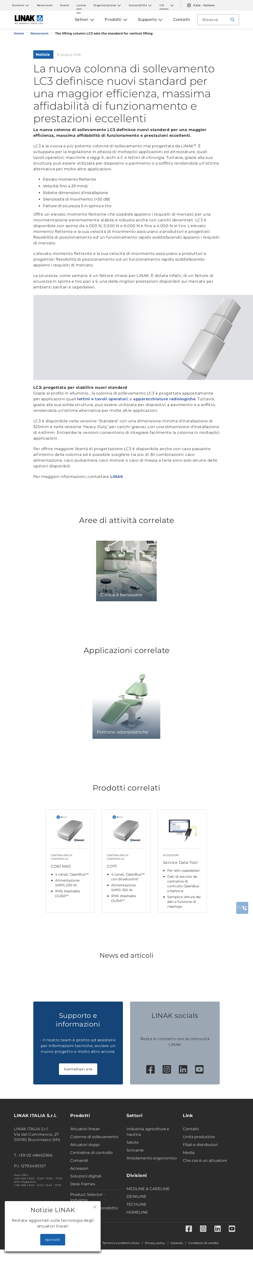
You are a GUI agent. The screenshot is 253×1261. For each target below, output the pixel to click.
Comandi (79, 1160)
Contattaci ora (78, 1069)
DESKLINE (136, 1196)
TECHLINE (136, 1204)
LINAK (117, 476)
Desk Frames (82, 1184)
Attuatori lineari (85, 1129)
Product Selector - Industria (87, 1197)
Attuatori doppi (85, 1144)
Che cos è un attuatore (205, 1160)
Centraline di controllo (91, 1152)
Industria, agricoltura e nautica (147, 1132)
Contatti (191, 1129)
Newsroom (45, 5)
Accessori (79, 1168)
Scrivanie (135, 1150)
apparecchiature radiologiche (164, 399)
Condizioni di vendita (203, 1243)
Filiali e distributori (200, 1144)
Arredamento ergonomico (151, 1158)
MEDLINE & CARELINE (148, 1188)
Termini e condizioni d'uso (120, 1243)
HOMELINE (137, 1212)
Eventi (64, 5)
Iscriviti (52, 1240)
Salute (132, 1142)
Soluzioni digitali (85, 1176)
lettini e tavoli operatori (102, 399)
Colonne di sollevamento (94, 1137)
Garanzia (177, 1243)
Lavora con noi (81, 5)
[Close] (95, 1207)
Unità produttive (199, 1137)
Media (189, 1152)
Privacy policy (155, 1243)
